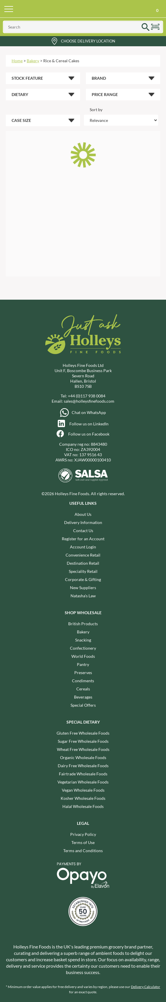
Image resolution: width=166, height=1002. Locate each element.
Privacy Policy (83, 834)
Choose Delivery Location (88, 41)
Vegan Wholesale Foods (83, 790)
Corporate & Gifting (83, 579)
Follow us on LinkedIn (89, 423)
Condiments (83, 680)
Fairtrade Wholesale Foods (83, 773)
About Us (83, 514)
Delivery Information (83, 522)
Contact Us (83, 530)
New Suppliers (83, 587)
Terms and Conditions (83, 850)
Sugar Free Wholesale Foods (83, 741)
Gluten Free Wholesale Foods (83, 733)
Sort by (96, 109)
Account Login (83, 546)
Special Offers (83, 705)
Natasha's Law (83, 595)
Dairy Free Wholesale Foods (83, 765)
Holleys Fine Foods (83, 9)
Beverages (83, 696)
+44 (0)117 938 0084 (86, 395)
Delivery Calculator (145, 987)
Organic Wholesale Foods (83, 757)
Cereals (83, 688)
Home (17, 60)
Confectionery (83, 648)
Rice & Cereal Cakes (61, 60)
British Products (83, 623)
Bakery (33, 60)
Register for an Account (83, 538)
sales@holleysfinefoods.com (89, 401)
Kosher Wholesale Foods (83, 798)
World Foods (83, 656)
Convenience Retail (83, 554)
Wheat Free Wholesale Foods (83, 749)
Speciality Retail (83, 571)
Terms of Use (83, 842)
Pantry (83, 664)
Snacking (83, 639)
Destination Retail (83, 563)
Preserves (83, 672)
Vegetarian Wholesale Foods (83, 781)
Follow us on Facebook (88, 433)
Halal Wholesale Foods (83, 806)
